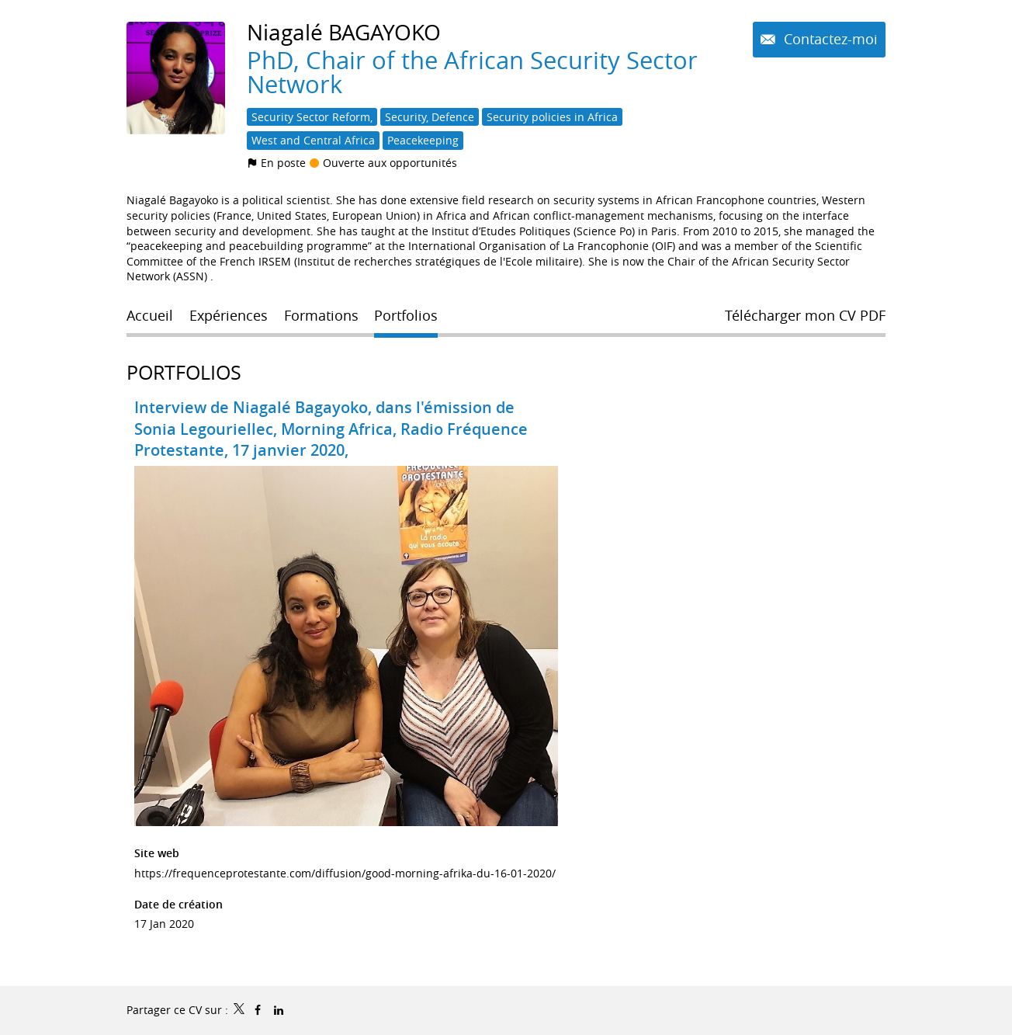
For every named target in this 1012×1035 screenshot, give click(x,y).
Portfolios (183, 372)
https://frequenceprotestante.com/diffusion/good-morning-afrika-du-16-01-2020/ (345, 873)
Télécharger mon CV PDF (805, 315)
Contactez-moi (829, 39)
